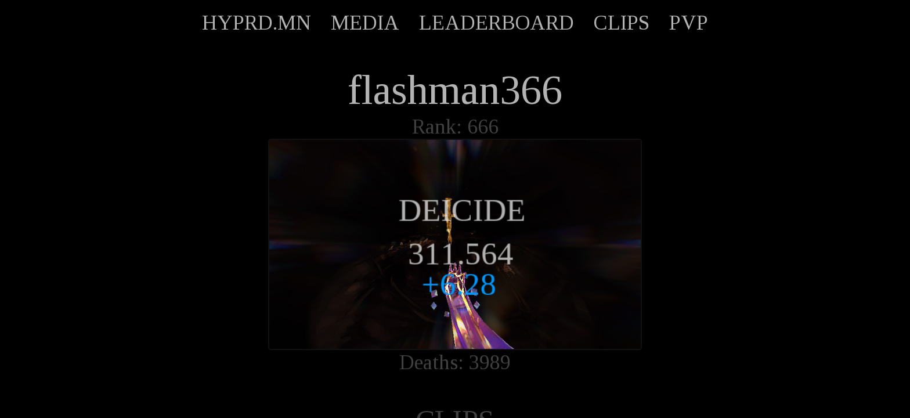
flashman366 (455, 90)
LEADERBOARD (496, 22)
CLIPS (621, 22)
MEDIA (365, 22)
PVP (688, 22)
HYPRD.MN (256, 22)
